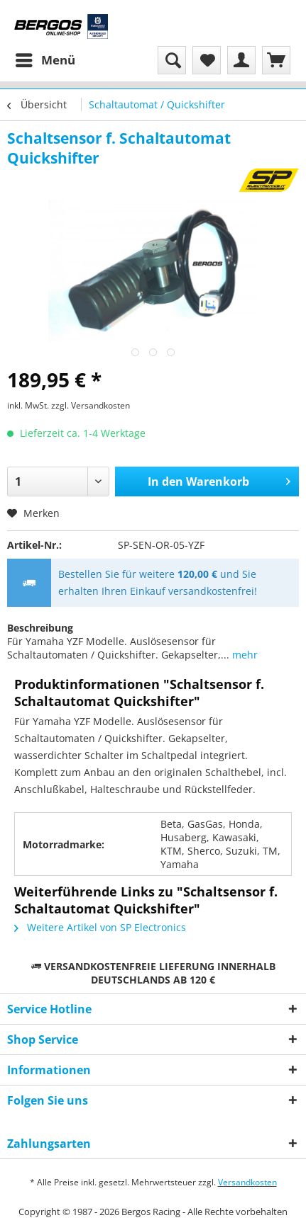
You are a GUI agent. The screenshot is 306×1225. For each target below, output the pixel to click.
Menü (45, 58)
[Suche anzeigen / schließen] (172, 60)
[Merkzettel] (206, 60)
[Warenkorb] (276, 60)
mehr (243, 654)
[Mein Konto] (241, 60)
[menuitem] (44, 60)
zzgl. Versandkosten (90, 405)
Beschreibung (40, 627)
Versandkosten (247, 1182)
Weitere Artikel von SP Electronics (100, 927)
